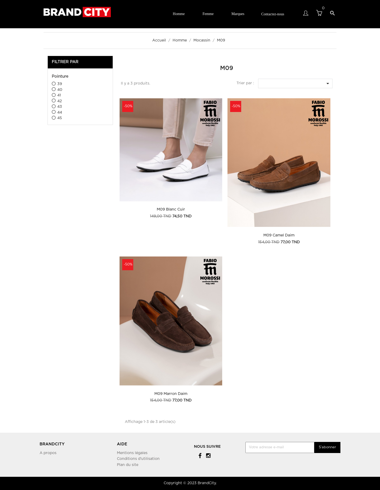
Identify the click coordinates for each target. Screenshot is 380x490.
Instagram (207, 455)
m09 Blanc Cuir (171, 209)
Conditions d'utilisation (138, 459)
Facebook (199, 455)
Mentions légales (132, 453)
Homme (179, 14)
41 (59, 95)
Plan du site (127, 465)
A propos (48, 453)
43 (59, 107)
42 (59, 101)
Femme (207, 14)
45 (59, 118)
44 (59, 112)
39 (59, 84)
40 (59, 90)
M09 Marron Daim (170, 394)
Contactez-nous (272, 14)
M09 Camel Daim (278, 235)
